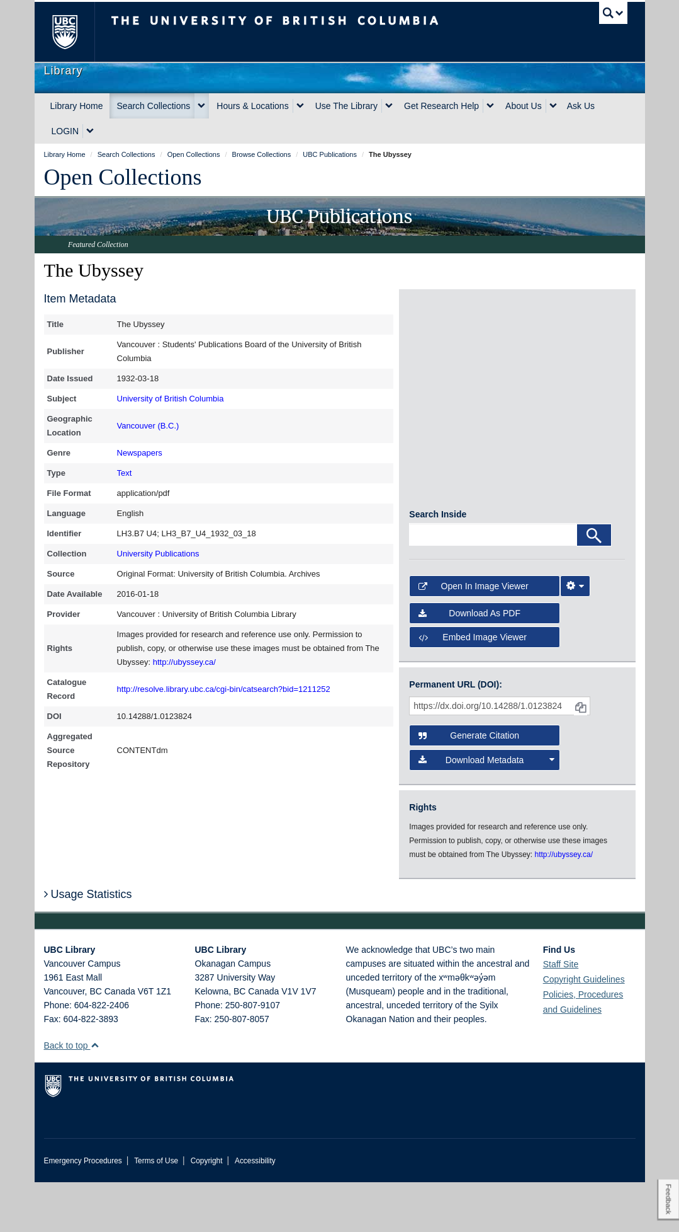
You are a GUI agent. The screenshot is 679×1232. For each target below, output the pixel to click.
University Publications (158, 553)
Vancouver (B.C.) (148, 425)
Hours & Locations (252, 106)
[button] (94, 1095)
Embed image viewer (472, 687)
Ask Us (581, 106)
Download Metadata (486, 810)
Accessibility (255, 1210)
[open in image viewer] (436, 342)
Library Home (76, 106)
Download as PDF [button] (469, 663)
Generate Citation (468, 786)
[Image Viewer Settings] (575, 636)
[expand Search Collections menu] (201, 106)
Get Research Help (441, 106)
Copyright (207, 1210)
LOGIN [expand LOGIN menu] (65, 131)
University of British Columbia (170, 398)
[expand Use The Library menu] (388, 106)
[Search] (594, 585)
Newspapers (139, 453)
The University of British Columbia (74, 32)
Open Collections (123, 177)
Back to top (72, 1095)
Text (124, 473)
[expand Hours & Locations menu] (300, 106)
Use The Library (346, 106)
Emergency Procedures (83, 1210)
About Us (523, 106)
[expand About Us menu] (553, 106)
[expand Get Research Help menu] (490, 106)
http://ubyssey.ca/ (184, 662)
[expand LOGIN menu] (90, 131)
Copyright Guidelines (584, 1029)
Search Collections (154, 106)
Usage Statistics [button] (88, 944)
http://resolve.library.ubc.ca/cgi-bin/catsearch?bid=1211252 (223, 689)
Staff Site (561, 1014)
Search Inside (437, 565)
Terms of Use (156, 1210)
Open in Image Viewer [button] (473, 636)
